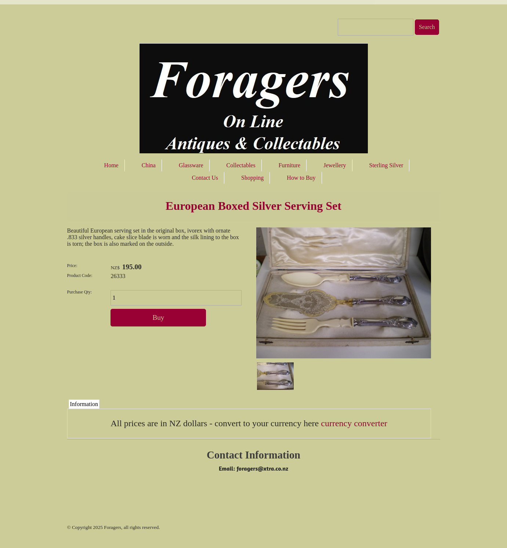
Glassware (191, 165)
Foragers (112, 527)
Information (84, 404)
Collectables (241, 165)
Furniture (290, 165)
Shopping (252, 178)
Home (111, 165)
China (149, 165)
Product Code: (80, 275)
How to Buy (301, 178)
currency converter (354, 423)
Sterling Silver (386, 165)
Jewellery (334, 165)
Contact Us (205, 178)
